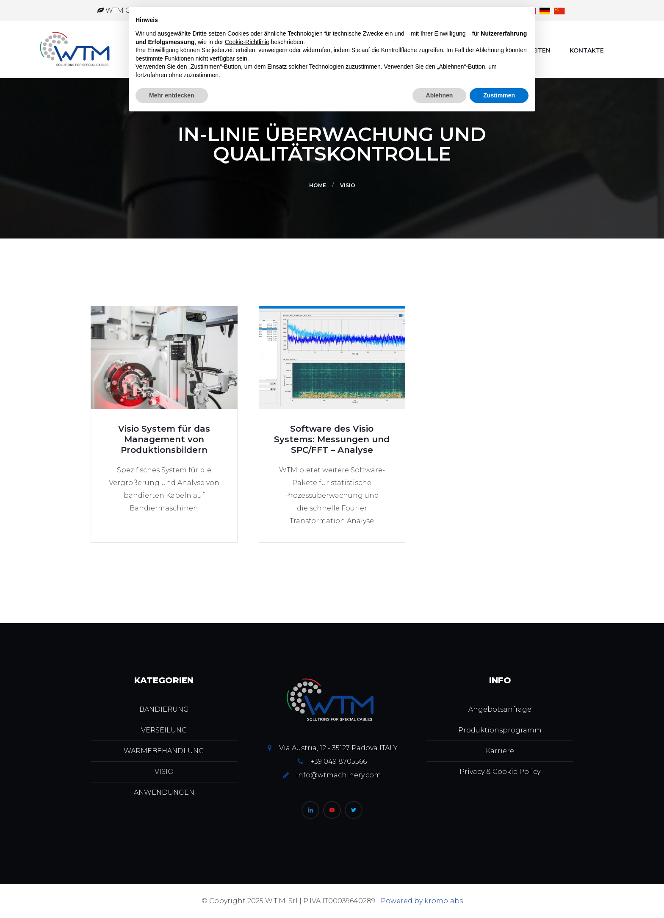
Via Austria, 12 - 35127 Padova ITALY (338, 748)
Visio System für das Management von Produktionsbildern (164, 439)
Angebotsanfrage (499, 709)
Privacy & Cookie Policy (499, 772)
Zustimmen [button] (499, 95)
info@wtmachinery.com (338, 775)
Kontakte (587, 50)
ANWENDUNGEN (164, 792)
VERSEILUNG (164, 730)
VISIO (347, 185)
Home (317, 185)
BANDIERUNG (164, 709)
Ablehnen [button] (439, 95)
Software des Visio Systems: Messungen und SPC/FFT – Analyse (332, 439)
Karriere (500, 751)
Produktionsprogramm (500, 730)
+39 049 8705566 (338, 761)
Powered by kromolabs (422, 901)
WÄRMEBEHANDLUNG (164, 751)
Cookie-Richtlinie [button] (247, 42)
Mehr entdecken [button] (171, 95)
